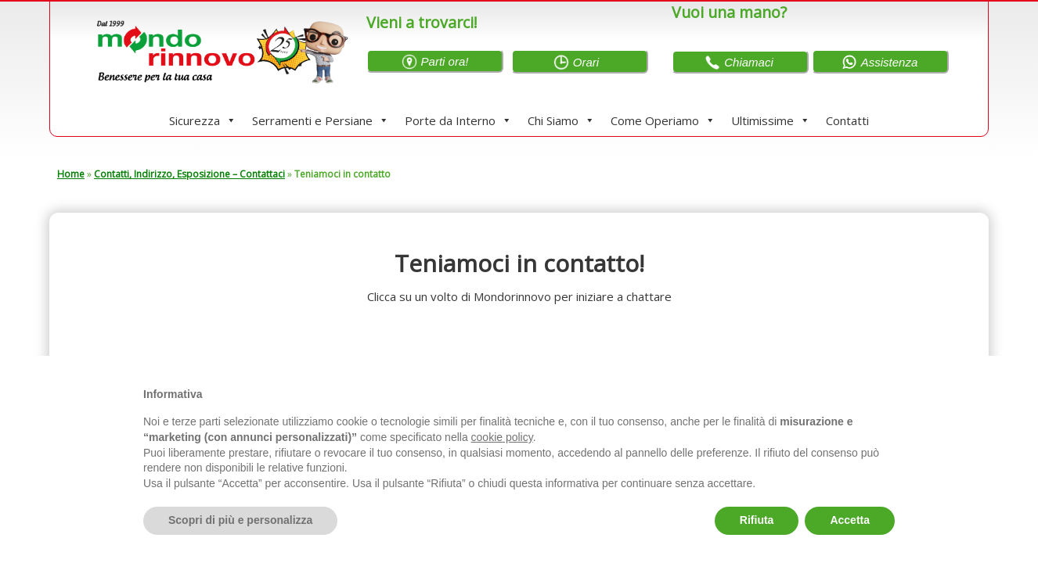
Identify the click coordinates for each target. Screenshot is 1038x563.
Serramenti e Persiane (320, 120)
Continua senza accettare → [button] (822, 388)
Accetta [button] (850, 520)
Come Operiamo (663, 120)
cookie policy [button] (502, 437)
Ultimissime (770, 120)
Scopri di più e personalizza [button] (240, 520)
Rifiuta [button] (757, 520)
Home (71, 174)
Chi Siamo (561, 120)
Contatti (847, 120)
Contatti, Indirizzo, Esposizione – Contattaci (189, 174)
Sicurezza (202, 120)
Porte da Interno (458, 120)
